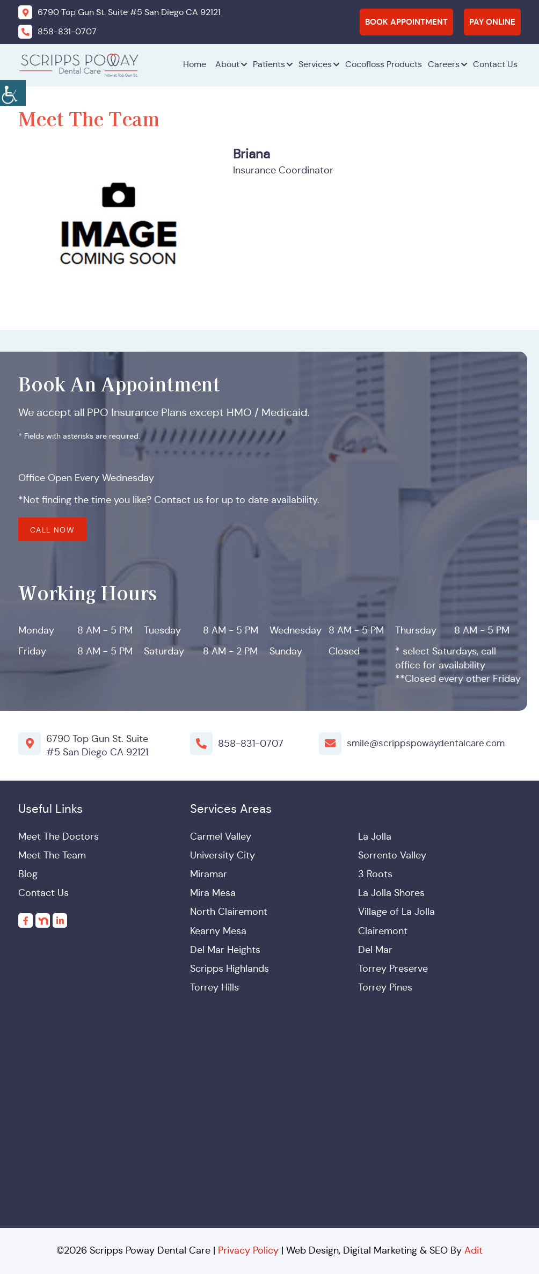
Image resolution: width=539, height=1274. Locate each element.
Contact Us (495, 64)
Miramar (208, 874)
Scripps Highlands (229, 968)
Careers (444, 64)
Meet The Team (52, 855)
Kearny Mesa (218, 931)
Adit (473, 1250)
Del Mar (375, 950)
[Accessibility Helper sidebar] (13, 91)
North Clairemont (228, 912)
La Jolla (374, 836)
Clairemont (382, 931)
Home (194, 64)
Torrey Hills (214, 987)
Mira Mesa (213, 893)
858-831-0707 (250, 743)
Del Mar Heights (225, 950)
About (227, 64)
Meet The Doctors (58, 836)
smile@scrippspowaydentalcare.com (429, 743)
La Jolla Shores (391, 893)
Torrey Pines (385, 987)
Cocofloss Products (383, 64)
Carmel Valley (220, 836)
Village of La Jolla (396, 912)
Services (315, 64)
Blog (28, 874)
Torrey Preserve (393, 968)
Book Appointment (406, 22)
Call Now (52, 530)
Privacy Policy (248, 1250)
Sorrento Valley (392, 855)
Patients (269, 64)
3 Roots (375, 874)
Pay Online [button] (492, 22)
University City (222, 855)
